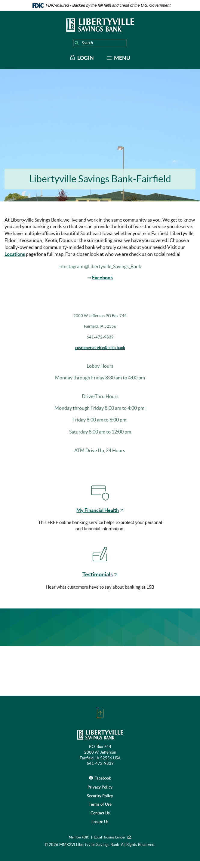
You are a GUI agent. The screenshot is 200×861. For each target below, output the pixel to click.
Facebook (102, 277)
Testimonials (99, 574)
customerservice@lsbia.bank (100, 347)
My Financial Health (99, 510)
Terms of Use (100, 804)
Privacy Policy (100, 787)
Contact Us (100, 813)
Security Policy (100, 796)
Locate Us (100, 822)
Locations (15, 254)
